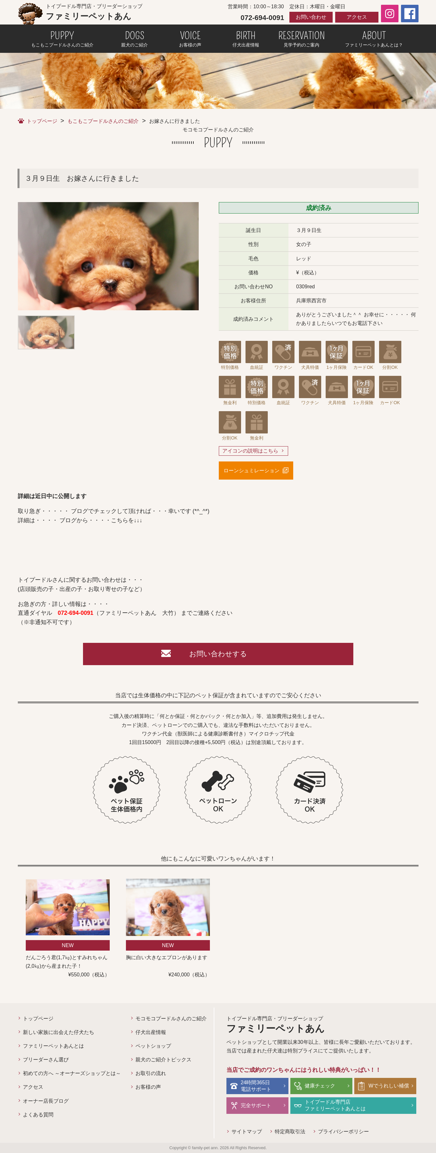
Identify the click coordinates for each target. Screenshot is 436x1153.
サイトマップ (247, 1131)
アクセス (357, 17)
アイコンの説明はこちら (250, 450)
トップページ (42, 121)
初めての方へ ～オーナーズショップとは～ (72, 1073)
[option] (108, 256)
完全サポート (256, 1105)
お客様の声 (148, 1087)
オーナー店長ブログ (46, 1101)
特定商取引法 (290, 1131)
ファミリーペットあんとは (53, 1046)
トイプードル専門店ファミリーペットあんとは (335, 1105)
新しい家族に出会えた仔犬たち (58, 1032)
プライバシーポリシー (343, 1131)
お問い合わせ (311, 17)
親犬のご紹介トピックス (163, 1059)
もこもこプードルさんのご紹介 (103, 121)
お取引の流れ (150, 1073)
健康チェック (320, 1085)
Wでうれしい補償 (389, 1085)
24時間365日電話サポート (256, 1086)
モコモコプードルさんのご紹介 (171, 1018)
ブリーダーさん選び (46, 1059)
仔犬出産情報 (150, 1032)
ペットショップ (153, 1046)
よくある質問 (38, 1114)
